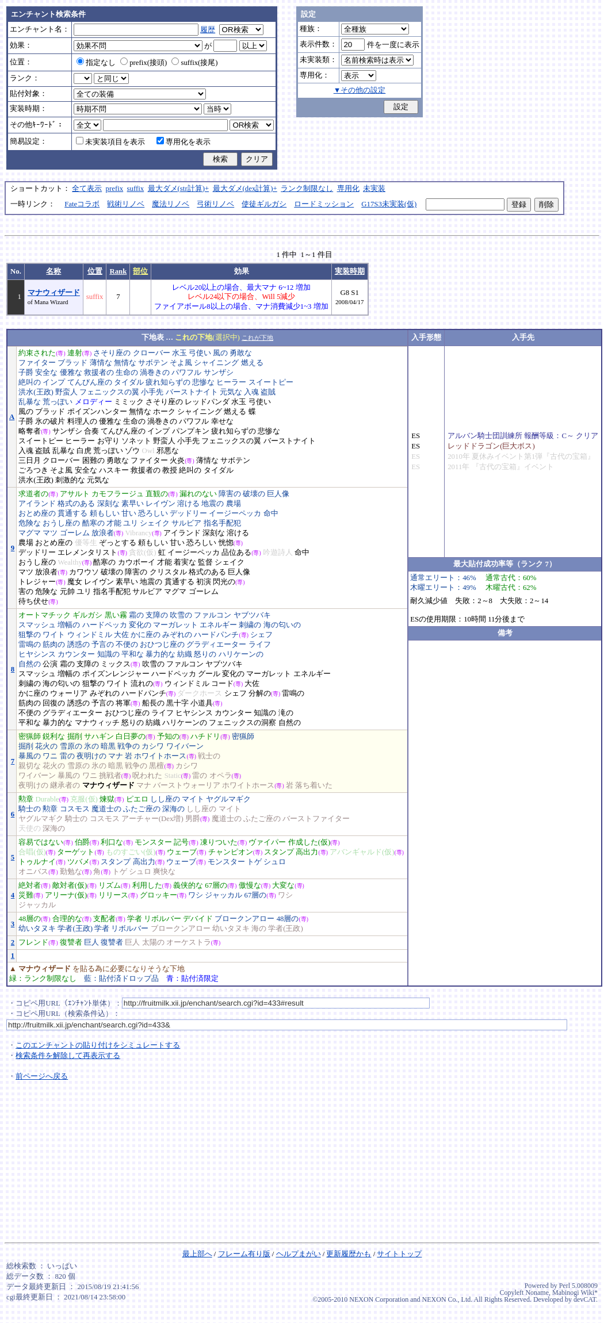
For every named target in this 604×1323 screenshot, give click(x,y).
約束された (37, 353)
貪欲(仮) (142, 553)
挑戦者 (110, 776)
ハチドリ (205, 737)
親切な (29, 766)
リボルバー (162, 919)
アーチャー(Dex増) (152, 819)
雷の (67, 756)
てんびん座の (89, 382)
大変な (283, 885)
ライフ (260, 645)
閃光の (224, 582)
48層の (29, 919)
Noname (537, 1293)
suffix (135, 189)
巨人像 (278, 494)
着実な (185, 562)
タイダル (129, 382)
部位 (140, 271)
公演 (50, 664)
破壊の (254, 494)
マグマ (29, 533)
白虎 (84, 451)
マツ (50, 533)
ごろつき (33, 470)
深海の (173, 809)
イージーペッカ (235, 513)
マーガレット (175, 625)
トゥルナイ (37, 862)
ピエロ (137, 799)
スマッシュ (37, 625)
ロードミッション (324, 204)
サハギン (99, 737)
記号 (181, 842)
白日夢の (131, 737)
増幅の (69, 625)
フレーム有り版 (244, 1254)
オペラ (220, 776)
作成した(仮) (309, 842)
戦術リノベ (125, 204)
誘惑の (78, 645)
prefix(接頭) (143, 63)
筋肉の (54, 645)
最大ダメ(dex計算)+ (245, 189)
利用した (147, 885)
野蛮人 (66, 392)
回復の (54, 703)
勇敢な (241, 353)
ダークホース (199, 693)
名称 (53, 271)
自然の (29, 664)
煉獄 (107, 799)
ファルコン (212, 615)
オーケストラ (188, 942)
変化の (140, 625)
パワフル (186, 373)
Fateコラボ (82, 204)
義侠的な (188, 885)
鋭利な (54, 737)
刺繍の (250, 625)
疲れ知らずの (168, 382)
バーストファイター (316, 819)
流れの (142, 684)
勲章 (25, 799)
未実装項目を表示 (110, 142)
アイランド (37, 504)
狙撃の (29, 635)
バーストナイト (192, 392)
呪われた (147, 776)
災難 (25, 895)
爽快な (164, 872)
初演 (203, 582)
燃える (252, 363)
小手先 (152, 392)
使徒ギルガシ (264, 204)
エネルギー (218, 625)
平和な (132, 654)
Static (173, 776)
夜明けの (91, 756)
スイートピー (271, 382)
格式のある (76, 504)
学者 (134, 919)
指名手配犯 (222, 523)
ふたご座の (141, 809)
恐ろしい (153, 513)
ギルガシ (87, 615)
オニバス (33, 872)
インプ (54, 382)
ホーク (164, 412)
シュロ (274, 862)
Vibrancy (138, 533)
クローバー (151, 353)
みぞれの (177, 635)
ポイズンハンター (97, 412)
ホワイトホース (160, 756)
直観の (157, 494)
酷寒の (93, 523)
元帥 (67, 592)
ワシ (195, 895)
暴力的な (160, 654)
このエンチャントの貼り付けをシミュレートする (98, 1045)
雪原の (71, 746)
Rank (118, 271)
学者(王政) (75, 929)
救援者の (99, 373)
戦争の (128, 746)
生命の (127, 373)
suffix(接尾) (194, 63)
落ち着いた (313, 785)
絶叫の (29, 382)
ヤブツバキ (252, 615)
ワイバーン (185, 746)
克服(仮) (84, 799)
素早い (132, 504)
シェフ (261, 635)
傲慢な (250, 885)
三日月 (29, 461)
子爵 (25, 373)
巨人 (91, 942)
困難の (93, 461)
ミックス (116, 664)
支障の (157, 615)
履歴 (207, 30)
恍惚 (226, 543)
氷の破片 (50, 421)
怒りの (205, 654)
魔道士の (106, 809)
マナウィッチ (97, 723)
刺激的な (70, 480)
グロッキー (158, 895)
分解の (260, 693)
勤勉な (71, 872)
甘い (128, 513)
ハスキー (114, 470)
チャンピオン (230, 852)
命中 (270, 513)
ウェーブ (182, 852)
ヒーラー (231, 382)
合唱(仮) (32, 852)
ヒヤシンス (37, 654)
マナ (115, 756)
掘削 (74, 737)
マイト (193, 799)
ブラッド (72, 363)
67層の (216, 885)
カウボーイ (136, 562)
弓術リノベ (215, 204)
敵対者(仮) (69, 885)
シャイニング (216, 363)
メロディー (93, 402)
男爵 (192, 819)
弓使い (200, 353)
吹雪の (181, 615)
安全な (46, 373)
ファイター (37, 363)
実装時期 (350, 271)
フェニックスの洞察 (242, 723)
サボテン (153, 363)
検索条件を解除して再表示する (68, 1056)
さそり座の (112, 353)
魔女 (74, 582)
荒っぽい (57, 402)
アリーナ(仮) (66, 895)
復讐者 (71, 942)
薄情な (101, 363)
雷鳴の (29, 645)
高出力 (307, 852)
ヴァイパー (267, 842)
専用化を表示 (183, 142)
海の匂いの (282, 625)
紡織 (184, 654)
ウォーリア (68, 693)
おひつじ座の (162, 645)
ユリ (130, 523)
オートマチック (44, 615)
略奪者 (29, 431)
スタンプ (279, 852)
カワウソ (84, 572)
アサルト (75, 494)
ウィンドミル (89, 635)
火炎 (177, 461)
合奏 (91, 431)
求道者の (33, 494)
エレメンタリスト (87, 553)
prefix (115, 189)
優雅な (71, 373)
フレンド (33, 942)
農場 (233, 504)
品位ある (236, 553)
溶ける (188, 504)
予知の (168, 737)
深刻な (108, 504)
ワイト (54, 635)
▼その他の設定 (360, 90)
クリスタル (168, 572)
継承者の (65, 785)
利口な (112, 842)
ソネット (136, 441)
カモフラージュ (117, 494)
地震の (212, 504)
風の (220, 353)
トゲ (254, 862)
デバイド (198, 919)
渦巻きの (155, 373)
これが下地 (257, 337)
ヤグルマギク (228, 799)
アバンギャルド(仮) (362, 852)
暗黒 (108, 746)
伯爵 (82, 842)
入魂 (251, 392)
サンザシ (219, 373)
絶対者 (29, 885)
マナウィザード (54, 293)
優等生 (86, 543)
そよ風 (181, 363)
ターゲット (75, 852)
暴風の (29, 756)
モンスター (153, 842)
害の (25, 592)
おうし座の (61, 523)
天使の (29, 829)
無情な (125, 363)
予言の (102, 645)
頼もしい (105, 513)
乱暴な (29, 402)
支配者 (104, 919)
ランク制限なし (307, 189)
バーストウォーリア (186, 785)
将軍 (123, 703)
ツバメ (78, 862)
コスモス (75, 809)
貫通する (72, 513)
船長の (153, 703)
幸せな (222, 421)
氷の (91, 746)
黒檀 (156, 766)
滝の (285, 713)
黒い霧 (116, 615)
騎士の (29, 809)
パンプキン (190, 431)
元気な (231, 392)
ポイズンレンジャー (116, 674)
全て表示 (87, 189)
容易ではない (40, 842)
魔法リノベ (170, 204)
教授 (169, 470)
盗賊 (268, 392)
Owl (148, 451)
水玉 (179, 353)
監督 (205, 562)
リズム (109, 885)
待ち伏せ (33, 601)
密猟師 (29, 737)
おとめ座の (37, 513)
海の (258, 929)
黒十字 (177, 703)
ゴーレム (75, 533)
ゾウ (132, 451)
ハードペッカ (104, 625)
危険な (29, 523)
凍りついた (219, 842)
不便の (127, 645)
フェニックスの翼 (109, 392)
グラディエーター (216, 645)
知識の (108, 654)
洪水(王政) (35, 392)
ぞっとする (117, 543)
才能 (113, 523)
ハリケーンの (241, 654)
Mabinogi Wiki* (575, 1293)
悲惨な (203, 382)
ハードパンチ (216, 635)
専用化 (348, 189)
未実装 (374, 189)
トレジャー (37, 582)
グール (209, 674)
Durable (47, 799)
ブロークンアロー (244, 919)
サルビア (186, 523)
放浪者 (102, 533)
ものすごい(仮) (131, 852)
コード (222, 684)
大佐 (121, 635)
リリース (113, 895)
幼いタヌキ (37, 929)
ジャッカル (223, 895)
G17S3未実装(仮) (388, 204)
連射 (74, 353)
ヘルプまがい (298, 1254)
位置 (94, 271)
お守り (108, 441)
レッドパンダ (207, 402)
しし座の (165, 799)
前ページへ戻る (42, 1076)
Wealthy (70, 562)
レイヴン (160, 504)
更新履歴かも (348, 1254)
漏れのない (198, 494)
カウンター (76, 654)
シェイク (155, 523)
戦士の (209, 756)
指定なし (96, 63)
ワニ (50, 756)
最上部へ (197, 1254)
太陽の (153, 942)
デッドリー (188, 513)
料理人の (82, 421)
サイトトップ (399, 1254)
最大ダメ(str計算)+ (178, 189)
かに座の (145, 635)
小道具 (201, 703)
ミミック (129, 402)
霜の (136, 615)
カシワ (153, 746)
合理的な (67, 919)
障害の (230, 494)
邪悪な (167, 451)
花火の (46, 746)
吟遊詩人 (278, 553)
